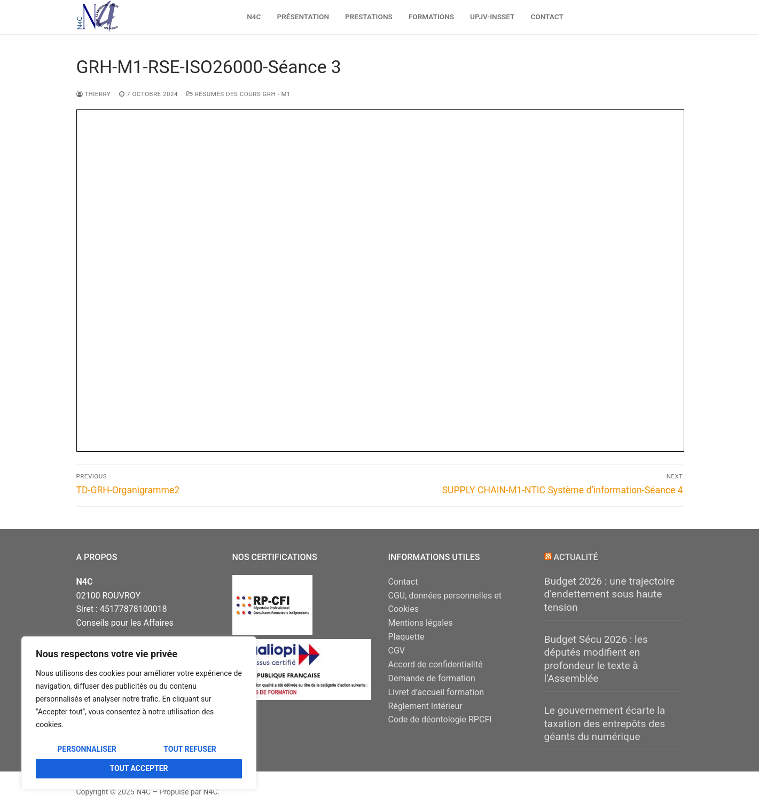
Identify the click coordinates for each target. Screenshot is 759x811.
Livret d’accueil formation (436, 692)
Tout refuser (189, 749)
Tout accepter (138, 768)
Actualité (575, 557)
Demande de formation (431, 678)
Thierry (93, 94)
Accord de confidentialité (435, 664)
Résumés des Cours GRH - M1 (238, 94)
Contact (403, 582)
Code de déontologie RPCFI (440, 719)
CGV (396, 650)
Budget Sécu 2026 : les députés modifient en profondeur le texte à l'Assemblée (596, 659)
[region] (138, 713)
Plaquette (406, 637)
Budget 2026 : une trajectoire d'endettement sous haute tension (609, 594)
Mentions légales (420, 623)
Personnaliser (86, 749)
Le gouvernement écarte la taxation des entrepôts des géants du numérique (605, 723)
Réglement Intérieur (425, 706)
